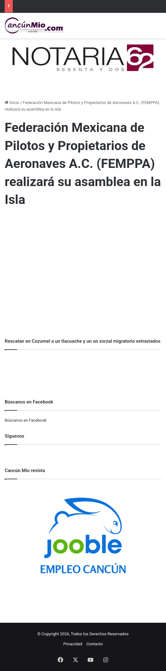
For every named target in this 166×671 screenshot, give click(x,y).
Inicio (12, 102)
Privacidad (72, 644)
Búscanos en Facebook (25, 420)
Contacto (94, 644)
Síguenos (14, 436)
